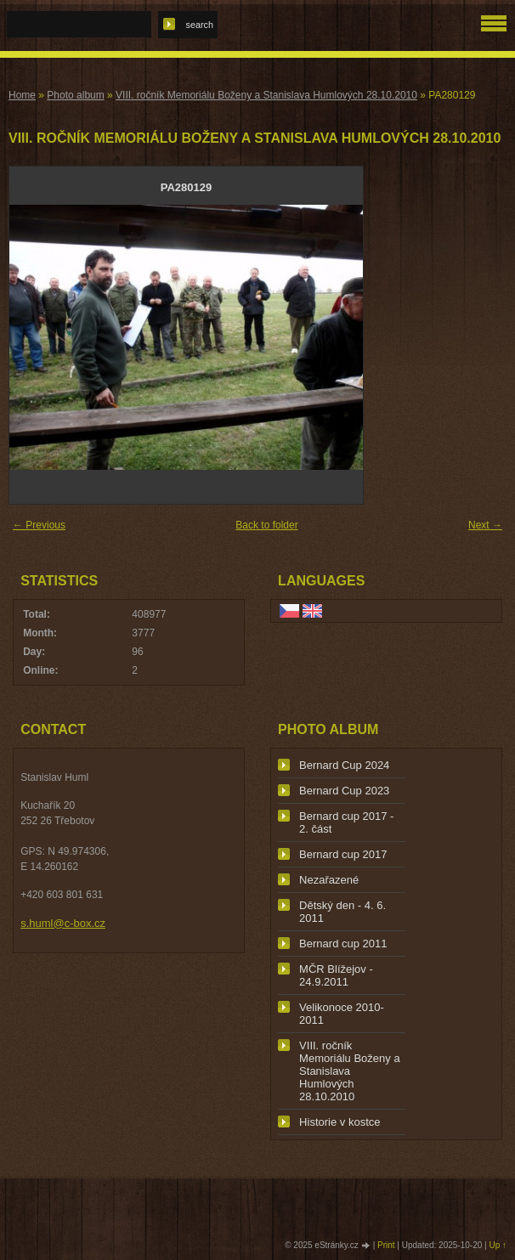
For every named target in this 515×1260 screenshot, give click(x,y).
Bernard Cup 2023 (344, 790)
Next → (485, 525)
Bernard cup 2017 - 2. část (346, 822)
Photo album (75, 95)
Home (22, 95)
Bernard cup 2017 (343, 854)
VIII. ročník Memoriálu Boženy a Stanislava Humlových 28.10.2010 (266, 95)
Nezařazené (329, 879)
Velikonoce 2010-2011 (341, 1013)
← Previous (39, 525)
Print (386, 1245)
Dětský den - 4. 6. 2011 (342, 911)
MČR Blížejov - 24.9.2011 (336, 975)
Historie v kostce (339, 1122)
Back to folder (266, 525)
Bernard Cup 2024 (344, 765)
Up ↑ (498, 1245)
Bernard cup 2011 (343, 943)
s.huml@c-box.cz (62, 923)
